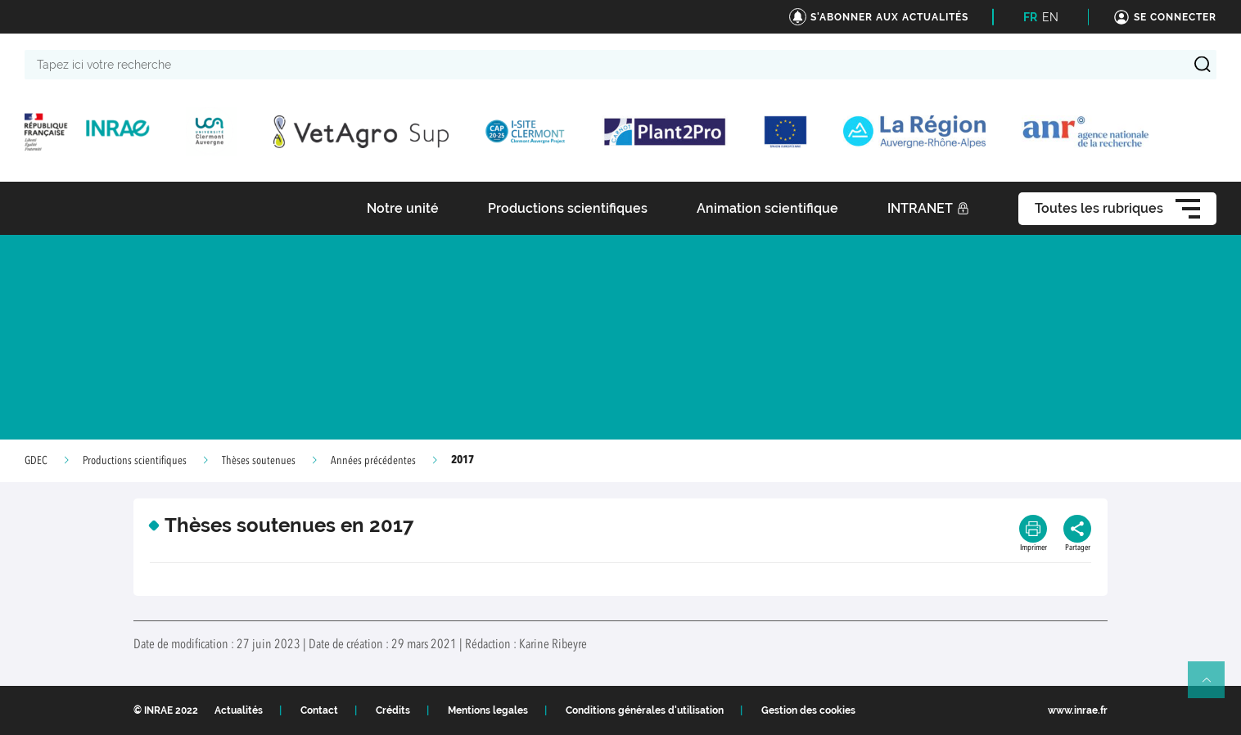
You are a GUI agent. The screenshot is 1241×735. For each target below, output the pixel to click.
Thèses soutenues (259, 461)
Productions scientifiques (135, 461)
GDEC (36, 461)
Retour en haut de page (1213, 686)
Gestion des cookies (808, 710)
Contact (319, 710)
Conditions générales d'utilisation (645, 710)
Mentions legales (488, 710)
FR (1030, 17)
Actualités (238, 710)
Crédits (393, 710)
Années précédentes (373, 461)
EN (1050, 17)
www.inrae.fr (1078, 710)
